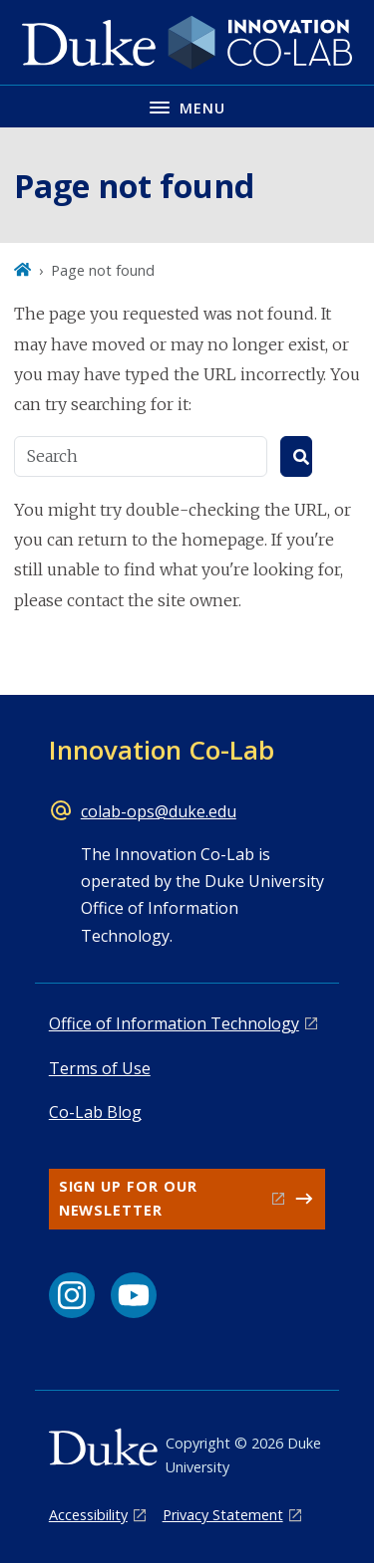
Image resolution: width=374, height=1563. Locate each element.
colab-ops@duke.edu (158, 811)
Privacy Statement (223, 1514)
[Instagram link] (72, 1295)
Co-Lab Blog (95, 1112)
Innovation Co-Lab (161, 750)
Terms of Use (100, 1068)
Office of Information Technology (174, 1023)
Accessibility (88, 1514)
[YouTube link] (134, 1295)
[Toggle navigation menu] (187, 106)
